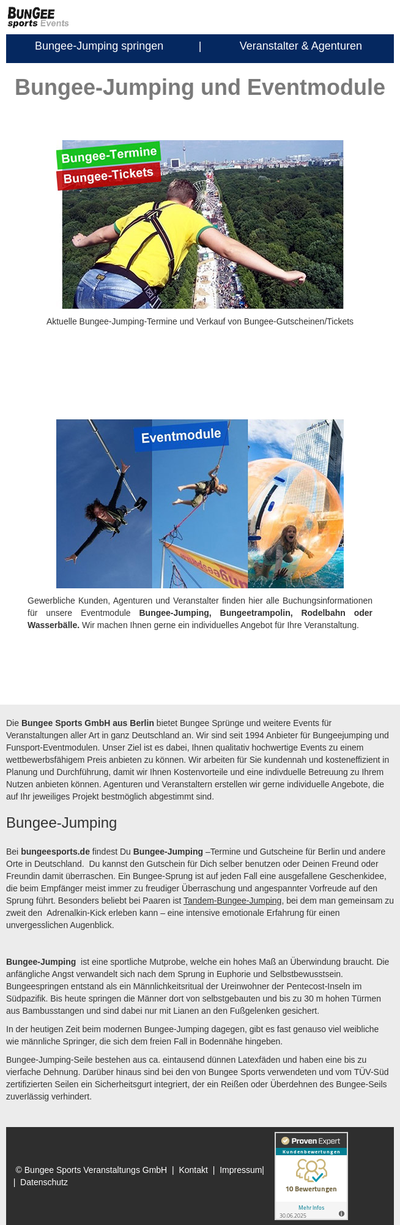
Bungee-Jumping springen (99, 46)
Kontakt (193, 1170)
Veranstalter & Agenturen (301, 46)
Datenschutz (46, 1182)
